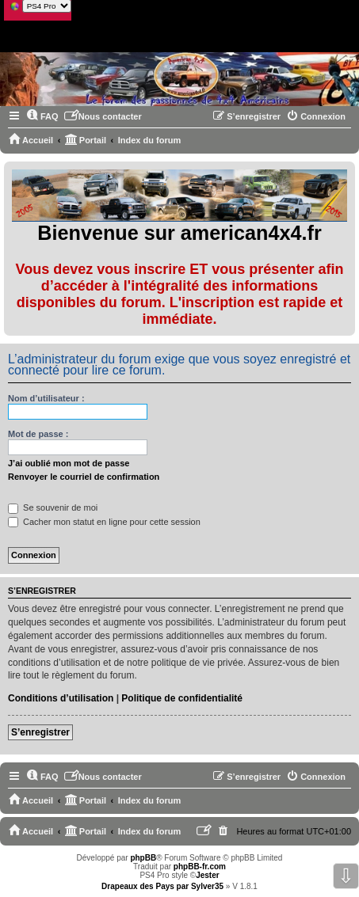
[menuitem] (42, 116)
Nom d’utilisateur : (46, 398)
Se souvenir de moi (52, 507)
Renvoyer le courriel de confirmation (83, 476)
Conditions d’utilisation (60, 698)
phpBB (143, 857)
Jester (207, 875)
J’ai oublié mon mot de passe (68, 463)
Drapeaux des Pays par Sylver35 (162, 886)
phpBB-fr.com (200, 866)
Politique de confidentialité (182, 698)
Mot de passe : (38, 434)
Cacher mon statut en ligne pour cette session (104, 521)
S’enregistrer (40, 732)
